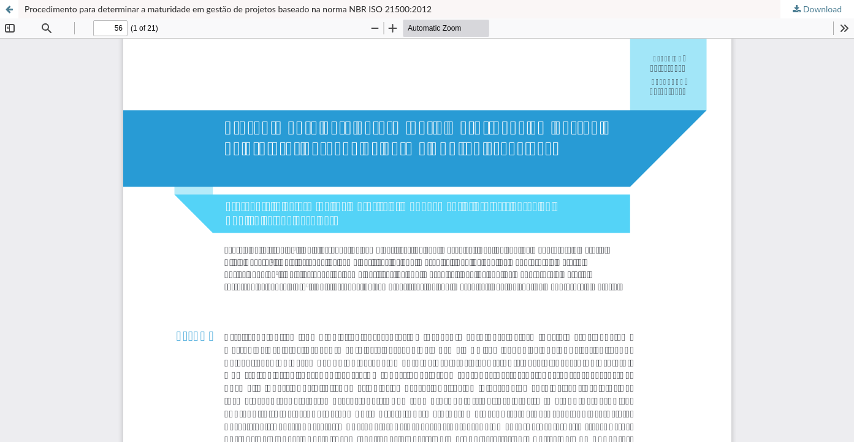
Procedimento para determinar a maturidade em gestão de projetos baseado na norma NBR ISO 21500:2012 (228, 9)
